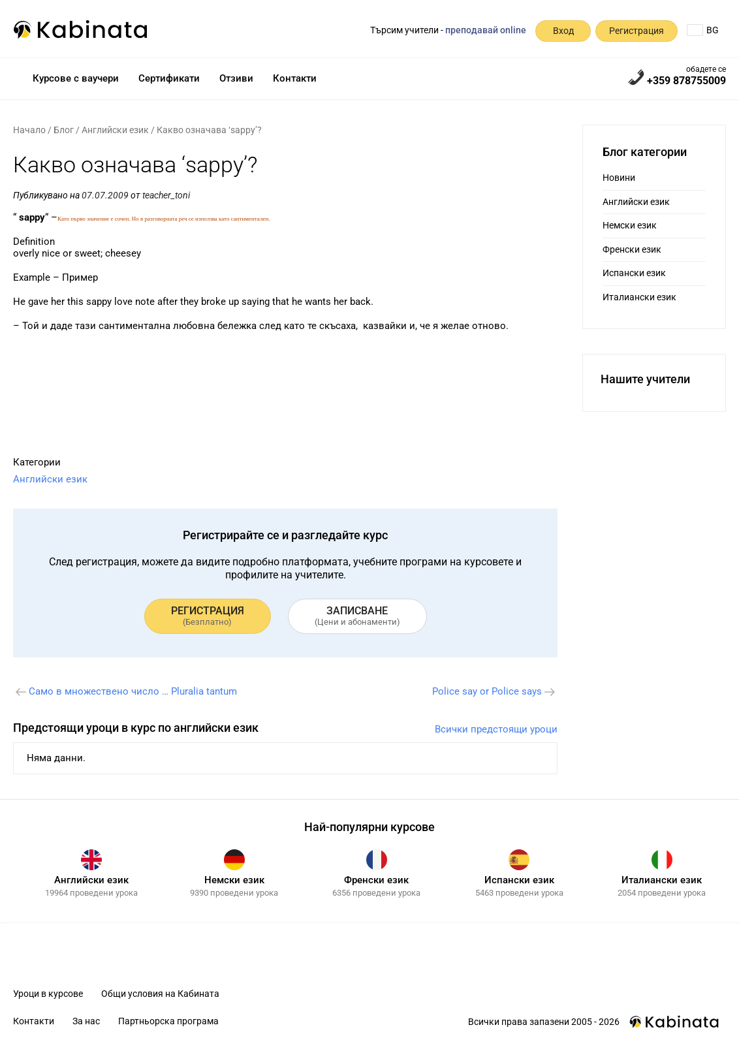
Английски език (115, 130)
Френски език (632, 249)
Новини (619, 177)
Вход (563, 30)
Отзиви (236, 78)
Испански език (634, 273)
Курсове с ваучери (76, 78)
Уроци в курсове (48, 993)
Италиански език (639, 297)
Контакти (295, 78)
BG (703, 30)
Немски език (630, 225)
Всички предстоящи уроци (496, 729)
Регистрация (636, 30)
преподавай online (485, 30)
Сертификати (169, 78)
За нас (86, 1021)
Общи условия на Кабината (160, 993)
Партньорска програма (168, 1021)
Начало (29, 130)
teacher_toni (166, 195)
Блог (64, 130)
